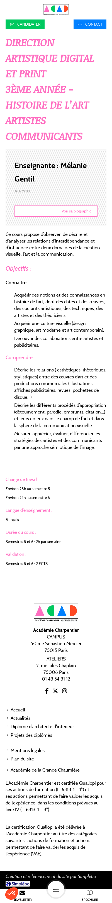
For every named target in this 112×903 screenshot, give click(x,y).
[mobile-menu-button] (56, 889)
